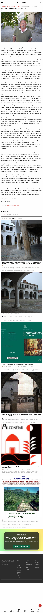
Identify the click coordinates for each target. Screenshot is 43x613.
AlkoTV (38, 610)
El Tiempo (19, 567)
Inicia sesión (3, 214)
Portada (4, 610)
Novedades (19, 563)
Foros (18, 575)
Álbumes (18, 610)
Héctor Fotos (37, 560)
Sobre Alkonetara (4, 564)
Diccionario (28, 559)
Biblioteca (19, 570)
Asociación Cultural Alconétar (16, 6)
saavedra (3, 10)
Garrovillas (12, 610)
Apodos (27, 566)
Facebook (37, 564)
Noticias (18, 565)
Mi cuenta (37, 562)
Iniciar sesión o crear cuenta (21, 546)
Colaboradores (38, 559)
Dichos (27, 562)
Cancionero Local (29, 564)
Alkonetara (3, 6)
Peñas (27, 567)
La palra (27, 569)
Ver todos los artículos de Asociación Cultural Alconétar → (14, 527)
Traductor (28, 560)
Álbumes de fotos (20, 562)
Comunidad (32, 610)
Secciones (8, 6)
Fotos (25, 610)
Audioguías (19, 577)
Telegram (37, 566)
